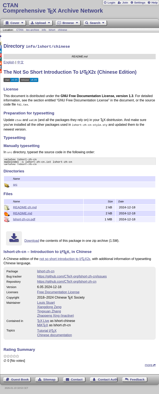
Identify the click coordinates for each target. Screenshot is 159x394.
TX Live (43, 320)
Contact (77, 379)
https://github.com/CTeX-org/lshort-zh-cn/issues (72, 276)
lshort (52, 29)
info (44, 29)
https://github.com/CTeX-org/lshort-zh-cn (66, 281)
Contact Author (108, 379)
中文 (20, 61)
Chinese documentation (54, 334)
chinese (62, 29)
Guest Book (20, 379)
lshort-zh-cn (45, 270)
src (15, 184)
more (148, 364)
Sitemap (49, 379)
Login (111, 2)
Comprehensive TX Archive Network (79, 8)
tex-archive (32, 29)
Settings (139, 2)
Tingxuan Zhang (49, 310)
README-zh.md (25, 206)
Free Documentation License (58, 291)
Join (125, 2)
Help (155, 2)
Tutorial (47, 330)
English (9, 61)
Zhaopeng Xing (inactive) (55, 315)
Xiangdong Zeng (49, 306)
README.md (22, 212)
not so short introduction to (64, 258)
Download (31, 240)
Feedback (137, 379)
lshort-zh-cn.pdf (24, 218)
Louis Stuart (46, 302)
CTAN (19, 29)
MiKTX (42, 324)
